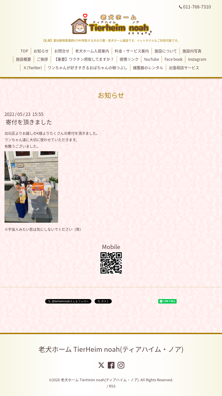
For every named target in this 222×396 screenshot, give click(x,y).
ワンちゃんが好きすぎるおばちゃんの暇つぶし (87, 67)
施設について (165, 51)
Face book (173, 59)
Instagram (197, 59)
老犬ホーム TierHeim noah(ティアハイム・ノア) (111, 349)
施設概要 (23, 59)
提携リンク (129, 59)
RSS (112, 386)
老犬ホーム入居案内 (92, 51)
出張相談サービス (184, 67)
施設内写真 (191, 51)
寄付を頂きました (29, 122)
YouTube (151, 59)
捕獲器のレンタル (148, 67)
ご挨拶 (42, 59)
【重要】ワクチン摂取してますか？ (84, 59)
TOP (24, 51)
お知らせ (41, 51)
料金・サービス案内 (132, 51)
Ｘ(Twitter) (32, 67)
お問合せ (62, 51)
